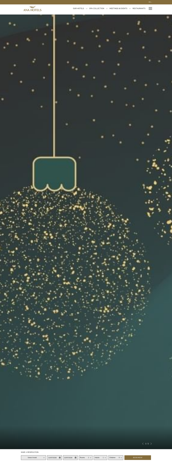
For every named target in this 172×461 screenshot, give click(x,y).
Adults (97, 457)
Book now (137, 457)
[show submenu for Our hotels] (69, 8)
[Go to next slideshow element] (151, 444)
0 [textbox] (119, 457)
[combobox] (33, 457)
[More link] (149, 8)
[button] (54, 458)
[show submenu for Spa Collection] (89, 8)
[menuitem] (61, 8)
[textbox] (33, 457)
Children (112, 457)
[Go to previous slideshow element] (143, 444)
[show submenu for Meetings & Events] (112, 8)
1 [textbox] (88, 457)
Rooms (82, 457)
